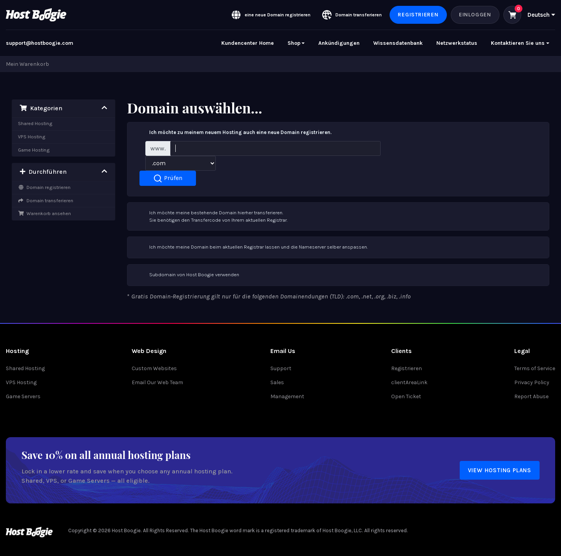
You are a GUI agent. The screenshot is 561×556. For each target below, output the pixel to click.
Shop (294, 43)
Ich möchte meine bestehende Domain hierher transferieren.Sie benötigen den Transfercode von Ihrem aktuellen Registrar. (211, 216)
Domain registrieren (44, 187)
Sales (277, 382)
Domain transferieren (45, 200)
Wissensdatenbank (398, 43)
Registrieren (418, 14)
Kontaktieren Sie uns (518, 43)
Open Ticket (406, 396)
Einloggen (475, 14)
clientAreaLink (409, 382)
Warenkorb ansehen (44, 213)
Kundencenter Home (247, 43)
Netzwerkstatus (456, 43)
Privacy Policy (531, 382)
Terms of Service (534, 368)
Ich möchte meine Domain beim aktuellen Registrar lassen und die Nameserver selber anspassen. (251, 247)
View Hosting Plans (499, 470)
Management (287, 396)
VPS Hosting (32, 136)
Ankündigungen (339, 43)
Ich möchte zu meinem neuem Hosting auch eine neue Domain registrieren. (233, 133)
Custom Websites (154, 368)
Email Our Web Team (157, 382)
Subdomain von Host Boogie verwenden (186, 275)
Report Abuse (531, 396)
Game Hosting (34, 150)
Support (280, 368)
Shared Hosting (35, 123)
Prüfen (167, 178)
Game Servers (23, 396)
